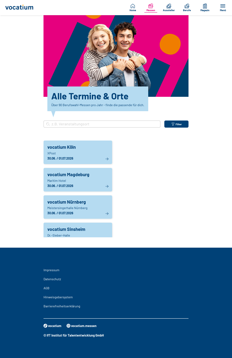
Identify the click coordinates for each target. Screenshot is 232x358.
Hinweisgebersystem (58, 297)
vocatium (52, 326)
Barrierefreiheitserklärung (62, 306)
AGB (46, 288)
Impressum (51, 270)
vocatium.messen (82, 326)
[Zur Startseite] (20, 8)
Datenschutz (52, 279)
